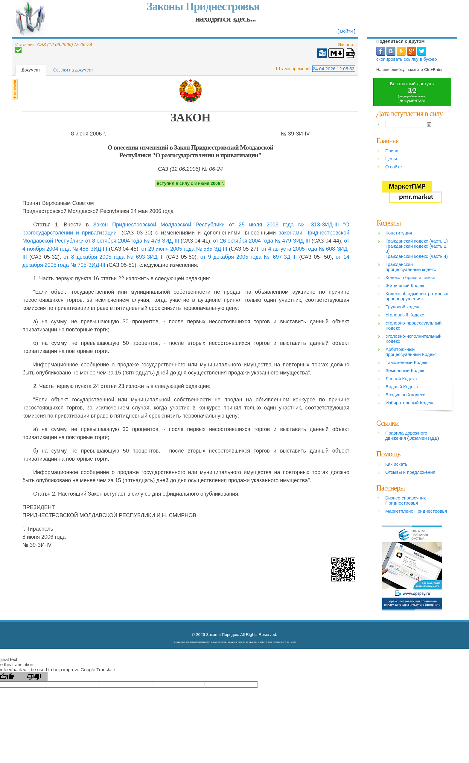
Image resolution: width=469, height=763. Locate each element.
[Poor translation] (34, 676)
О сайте (393, 166)
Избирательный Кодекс (410, 402)
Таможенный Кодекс (407, 362)
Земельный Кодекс (405, 370)
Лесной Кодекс (401, 378)
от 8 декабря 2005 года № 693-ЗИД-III (113, 257)
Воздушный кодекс (405, 394)
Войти (346, 30)
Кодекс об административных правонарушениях (417, 296)
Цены (391, 158)
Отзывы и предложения (410, 472)
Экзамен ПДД (423, 438)
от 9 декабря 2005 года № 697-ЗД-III (248, 257)
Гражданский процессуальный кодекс (411, 267)
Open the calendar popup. (429, 124)
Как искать (396, 464)
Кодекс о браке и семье (410, 277)
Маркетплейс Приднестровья (416, 511)
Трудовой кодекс (403, 306)
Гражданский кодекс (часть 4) (417, 256)
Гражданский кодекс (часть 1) (417, 240)
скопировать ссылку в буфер (406, 59)
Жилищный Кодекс (405, 285)
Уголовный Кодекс (405, 314)
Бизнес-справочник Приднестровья (405, 500)
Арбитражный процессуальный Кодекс (411, 352)
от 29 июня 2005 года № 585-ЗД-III (184, 249)
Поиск (391, 150)
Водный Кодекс (402, 386)
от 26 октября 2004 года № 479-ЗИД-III (261, 241)
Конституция (399, 232)
